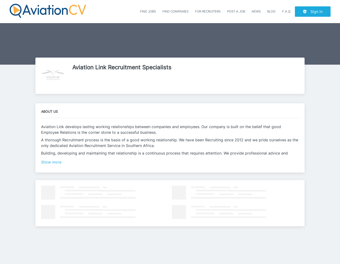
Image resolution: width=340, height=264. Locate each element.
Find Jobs (148, 11)
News (256, 11)
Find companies (175, 11)
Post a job (236, 11)
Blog (271, 11)
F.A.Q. (286, 11)
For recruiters (208, 11)
